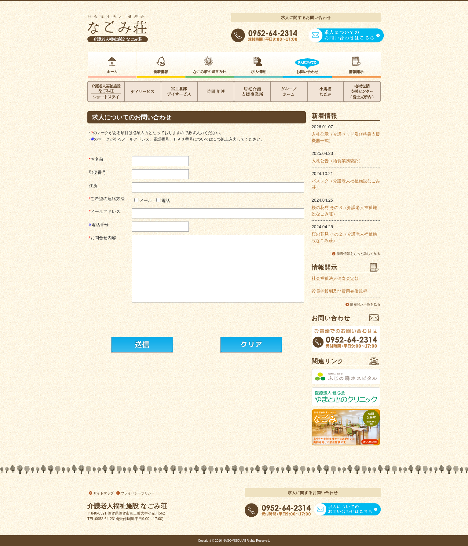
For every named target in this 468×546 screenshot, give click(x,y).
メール (145, 200)
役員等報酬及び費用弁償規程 (339, 291)
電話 (165, 200)
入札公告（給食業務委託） (337, 160)
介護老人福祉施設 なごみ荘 (117, 39)
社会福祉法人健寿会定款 (335, 278)
